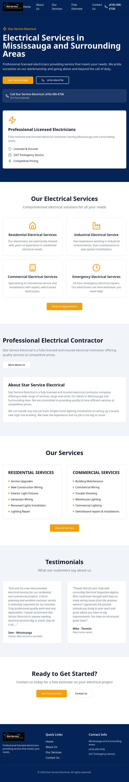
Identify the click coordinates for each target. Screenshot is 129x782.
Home (27, 7)
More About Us (16, 364)
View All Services (64, 528)
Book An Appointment (64, 306)
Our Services (57, 7)
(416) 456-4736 (52, 80)
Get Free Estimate (18, 80)
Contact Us (97, 7)
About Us (40, 7)
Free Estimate (76, 7)
